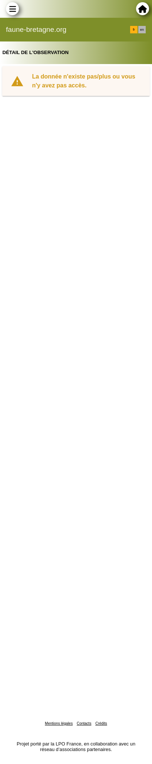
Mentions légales (59, 723)
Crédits (101, 723)
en (142, 29)
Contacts (84, 723)
